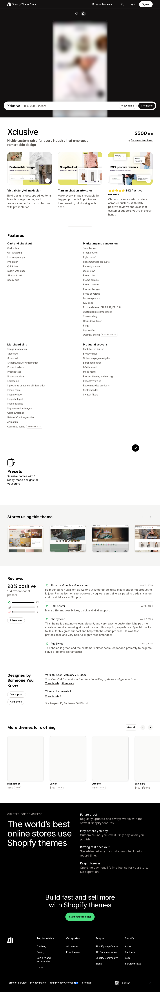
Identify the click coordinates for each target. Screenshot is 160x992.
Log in (132, 4)
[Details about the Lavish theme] (68, 857)
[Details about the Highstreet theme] (25, 857)
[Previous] (142, 607)
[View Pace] (116, 559)
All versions (68, 776)
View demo (127, 189)
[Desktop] (76, 13)
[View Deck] (78, 559)
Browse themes (102, 4)
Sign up (146, 4)
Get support (16, 787)
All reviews (16, 712)
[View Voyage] (59, 559)
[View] (25, 630)
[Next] (150, 607)
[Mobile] (83, 13)
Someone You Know (142, 224)
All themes (16, 794)
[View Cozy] (97, 559)
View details (52, 776)
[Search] (122, 4)
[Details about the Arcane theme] (110, 857)
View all (131, 820)
